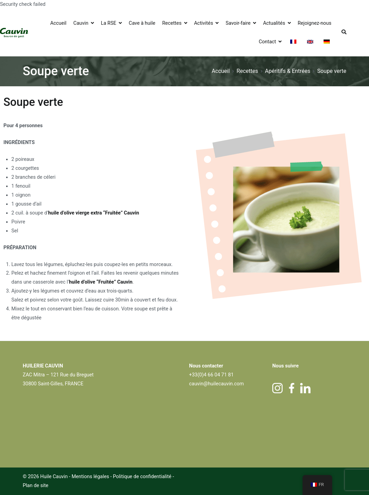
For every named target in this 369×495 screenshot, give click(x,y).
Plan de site (36, 485)
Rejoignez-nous (314, 23)
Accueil (58, 23)
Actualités (274, 23)
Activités (203, 23)
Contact (267, 42)
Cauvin (80, 23)
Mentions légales (90, 477)
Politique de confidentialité (142, 477)
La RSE (108, 23)
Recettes (171, 23)
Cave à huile (142, 23)
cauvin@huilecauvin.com (216, 384)
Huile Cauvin (54, 477)
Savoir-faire (237, 23)
